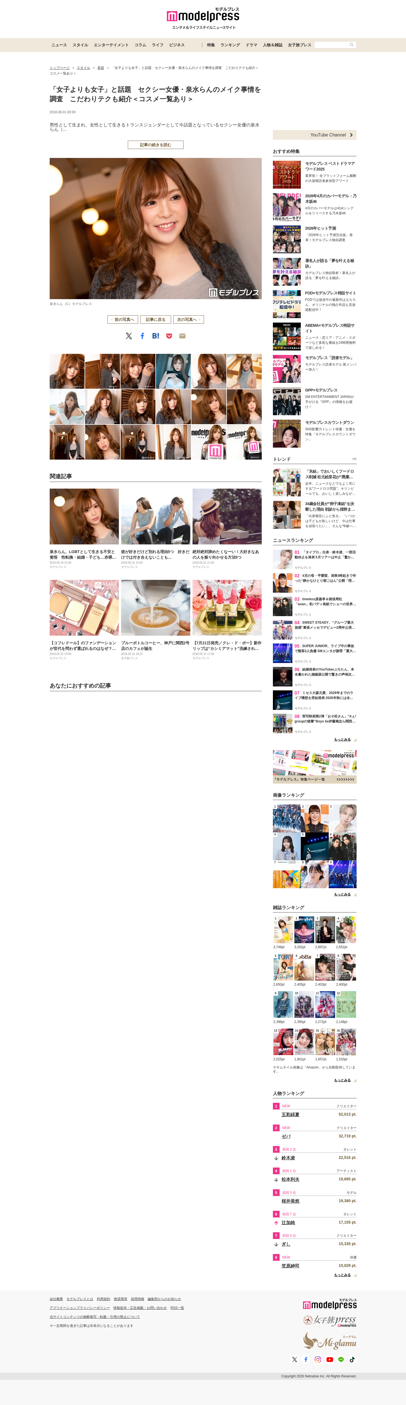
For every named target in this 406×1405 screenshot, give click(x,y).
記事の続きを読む (155, 145)
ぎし (286, 1244)
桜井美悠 (290, 1201)
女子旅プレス (299, 45)
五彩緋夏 (290, 1114)
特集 (211, 45)
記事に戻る (155, 319)
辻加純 (288, 1222)
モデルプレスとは (79, 1299)
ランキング (230, 45)
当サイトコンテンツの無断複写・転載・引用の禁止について (95, 1317)
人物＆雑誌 (272, 45)
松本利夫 (290, 1179)
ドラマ (251, 45)
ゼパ (286, 1136)
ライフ (158, 45)
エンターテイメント (111, 45)
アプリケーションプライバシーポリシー (80, 1308)
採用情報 (137, 1299)
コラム (140, 45)
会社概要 (56, 1299)
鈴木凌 (288, 1158)
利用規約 (103, 1299)
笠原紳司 (290, 1266)
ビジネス (177, 45)
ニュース (59, 45)
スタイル (80, 45)
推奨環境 (120, 1299)
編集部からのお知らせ (164, 1299)
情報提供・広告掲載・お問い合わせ (140, 1308)
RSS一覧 (177, 1308)
